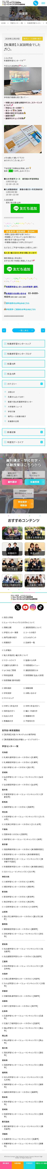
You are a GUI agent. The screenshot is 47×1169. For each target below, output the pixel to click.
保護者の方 (30, 716)
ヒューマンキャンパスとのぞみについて (19, 622)
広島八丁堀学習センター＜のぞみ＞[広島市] (22, 1023)
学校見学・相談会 (23, 504)
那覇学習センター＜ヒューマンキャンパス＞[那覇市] (23, 1144)
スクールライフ (10, 660)
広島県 (5, 1011)
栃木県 (5, 789)
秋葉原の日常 (13, 421)
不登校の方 (30, 721)
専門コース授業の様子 (17, 416)
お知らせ (11, 392)
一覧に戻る (23, 330)
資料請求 (12, 482)
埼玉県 (5, 812)
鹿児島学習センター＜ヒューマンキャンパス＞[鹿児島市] (23, 1127)
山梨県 (5, 911)
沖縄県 (5, 1134)
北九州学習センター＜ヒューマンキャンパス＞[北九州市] (23, 1078)
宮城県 (5, 772)
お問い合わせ (31, 693)
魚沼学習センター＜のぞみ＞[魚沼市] (19, 901)
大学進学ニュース (15, 406)
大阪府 (5, 973)
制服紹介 (7, 642)
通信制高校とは (32, 670)
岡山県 (5, 1035)
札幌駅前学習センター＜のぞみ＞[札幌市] (21, 762)
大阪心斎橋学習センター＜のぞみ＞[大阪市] (22, 978)
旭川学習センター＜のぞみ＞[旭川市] (19, 767)
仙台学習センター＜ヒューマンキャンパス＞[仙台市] (23, 778)
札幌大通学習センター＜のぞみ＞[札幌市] (21, 757)
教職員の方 (8, 721)
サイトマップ (9, 698)
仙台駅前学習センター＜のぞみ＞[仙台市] (21, 784)
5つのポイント (31, 637)
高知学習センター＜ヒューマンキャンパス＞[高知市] (23, 1066)
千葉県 (5, 829)
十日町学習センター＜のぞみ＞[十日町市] (21, 906)
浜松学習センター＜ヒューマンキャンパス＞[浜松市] (23, 935)
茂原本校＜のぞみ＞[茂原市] (16, 834)
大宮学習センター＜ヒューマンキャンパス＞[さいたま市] (24, 817)
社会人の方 (8, 716)
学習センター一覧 (16, 23)
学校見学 (7, 693)
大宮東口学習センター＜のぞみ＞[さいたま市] (22, 824)
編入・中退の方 (32, 711)
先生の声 (11, 373)
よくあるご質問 (10, 670)
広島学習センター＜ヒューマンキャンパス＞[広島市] (23, 1017)
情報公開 (7, 627)
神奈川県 (5, 876)
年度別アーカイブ (15, 442)
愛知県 (5, 944)
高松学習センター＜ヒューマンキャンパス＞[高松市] (23, 1053)
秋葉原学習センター (34, 23)
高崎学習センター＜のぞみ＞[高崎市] (19, 807)
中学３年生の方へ (33, 706)
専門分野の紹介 (10, 637)
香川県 (5, 1048)
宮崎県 (5, 1109)
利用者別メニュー (33, 665)
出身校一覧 (30, 642)
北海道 (5, 752)
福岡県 (5, 1072)
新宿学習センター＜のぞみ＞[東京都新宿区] (22, 854)
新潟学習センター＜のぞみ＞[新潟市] (19, 896)
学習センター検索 (11, 632)
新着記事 (11, 432)
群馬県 (5, 802)
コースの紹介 (31, 632)
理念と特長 (8, 617)
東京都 (5, 844)
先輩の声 (11, 363)
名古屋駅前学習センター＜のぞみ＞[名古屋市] (23, 956)
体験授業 (34, 482)
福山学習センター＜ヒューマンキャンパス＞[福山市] (23, 1029)
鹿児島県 (5, 1121)
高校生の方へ (9, 711)
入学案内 (7, 650)
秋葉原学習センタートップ (19, 343)
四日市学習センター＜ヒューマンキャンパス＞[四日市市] (23, 967)
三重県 (5, 961)
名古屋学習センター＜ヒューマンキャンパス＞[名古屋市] (23, 950)
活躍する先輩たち (11, 665)
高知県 (5, 1060)
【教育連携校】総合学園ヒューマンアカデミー (22, 739)
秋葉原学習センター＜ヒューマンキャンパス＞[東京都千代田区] (23, 860)
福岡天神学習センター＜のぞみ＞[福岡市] (21, 1092)
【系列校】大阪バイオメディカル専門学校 (20, 734)
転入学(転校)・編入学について (16, 655)
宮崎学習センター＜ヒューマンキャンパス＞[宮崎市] (23, 1115)
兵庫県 (5, 1001)
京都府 (5, 991)
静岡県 (5, 924)
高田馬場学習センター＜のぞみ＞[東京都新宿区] (24, 849)
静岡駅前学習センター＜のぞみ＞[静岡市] (21, 929)
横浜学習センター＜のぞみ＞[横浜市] (19, 886)
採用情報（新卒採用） (12, 680)
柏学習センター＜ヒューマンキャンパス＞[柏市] (23, 839)
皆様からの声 (31, 660)
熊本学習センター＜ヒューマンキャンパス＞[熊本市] (23, 1103)
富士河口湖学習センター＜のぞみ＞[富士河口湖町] (23, 917)
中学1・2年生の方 (11, 706)
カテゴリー (12, 383)
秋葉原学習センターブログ (19, 353)
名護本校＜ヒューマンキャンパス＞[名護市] (21, 1139)
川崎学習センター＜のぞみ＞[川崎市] (19, 881)
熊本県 (5, 1097)
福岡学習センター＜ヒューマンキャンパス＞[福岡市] (23, 1085)
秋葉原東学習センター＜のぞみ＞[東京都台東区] (24, 866)
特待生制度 (8, 675)
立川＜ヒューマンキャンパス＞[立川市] (19, 871)
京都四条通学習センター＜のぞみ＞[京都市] (22, 996)
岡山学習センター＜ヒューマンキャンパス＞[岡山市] (23, 1041)
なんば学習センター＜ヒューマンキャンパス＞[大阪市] (24, 984)
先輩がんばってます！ (16, 397)
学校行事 (11, 411)
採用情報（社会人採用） (35, 675)
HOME (3, 23)
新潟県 (5, 891)
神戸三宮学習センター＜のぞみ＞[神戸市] (21, 1006)
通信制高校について (34, 627)
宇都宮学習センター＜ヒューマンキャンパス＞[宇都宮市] (23, 795)
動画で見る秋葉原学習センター (20, 401)
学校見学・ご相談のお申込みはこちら (21, 309)
